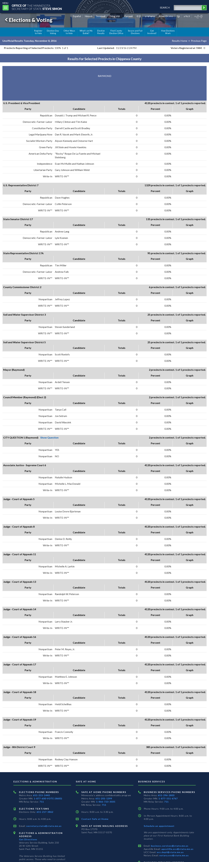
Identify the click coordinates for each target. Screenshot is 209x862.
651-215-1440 (41, 795)
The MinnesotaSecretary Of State (37, 7)
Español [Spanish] (77, 16)
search (165, 7)
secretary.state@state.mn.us (44, 826)
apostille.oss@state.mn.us (177, 849)
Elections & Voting (28, 20)
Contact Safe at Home (94, 819)
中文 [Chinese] (139, 16)
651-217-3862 (45, 812)
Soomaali (100, 16)
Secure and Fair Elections (135, 32)
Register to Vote (38, 32)
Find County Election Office (116, 32)
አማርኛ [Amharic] (187, 16)
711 (41, 801)
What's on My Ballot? (86, 32)
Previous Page (199, 40)
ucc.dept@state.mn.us (170, 852)
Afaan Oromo (166, 16)
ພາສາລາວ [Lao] (150, 16)
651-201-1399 (103, 798)
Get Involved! (152, 32)
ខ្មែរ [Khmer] (178, 16)
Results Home (179, 40)
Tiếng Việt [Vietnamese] (114, 16)
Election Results (101, 32)
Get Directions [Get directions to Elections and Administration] (28, 839)
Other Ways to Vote (69, 32)
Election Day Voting (53, 32)
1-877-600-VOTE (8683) (48, 798)
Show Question (49, 437)
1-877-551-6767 (168, 798)
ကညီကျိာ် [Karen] (198, 16)
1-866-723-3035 (105, 801)
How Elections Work (168, 32)
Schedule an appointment (159, 826)
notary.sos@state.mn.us (174, 855)
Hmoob (88, 16)
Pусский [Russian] (128, 16)
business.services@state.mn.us (169, 845)
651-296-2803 (166, 795)
